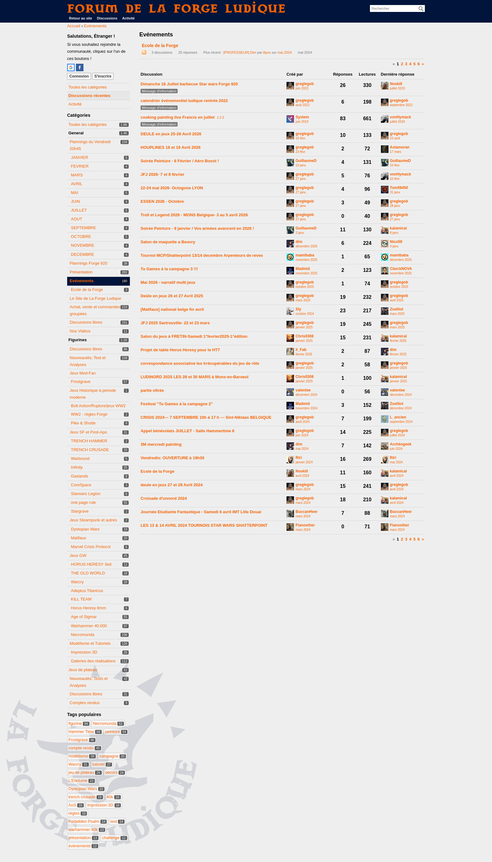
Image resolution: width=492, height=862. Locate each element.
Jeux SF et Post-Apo (88, 432)
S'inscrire (102, 76)
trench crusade (85, 797)
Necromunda (82, 634)
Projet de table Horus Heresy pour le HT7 (180, 349)
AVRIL (77, 183)
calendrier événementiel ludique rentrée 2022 (184, 100)
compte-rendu (84, 748)
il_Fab (301, 350)
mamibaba (305, 255)
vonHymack (400, 117)
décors (115, 772)
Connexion (79, 76)
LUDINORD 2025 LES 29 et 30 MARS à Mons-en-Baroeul (195, 376)
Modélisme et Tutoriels (90, 643)
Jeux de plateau (82, 669)
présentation (83, 837)
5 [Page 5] (414, 64)
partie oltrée (152, 390)
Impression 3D (84, 652)
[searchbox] (397, 8)
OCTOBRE (81, 236)
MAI (74, 192)
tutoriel (102, 764)
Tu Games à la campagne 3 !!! (169, 269)
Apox (267, 52)
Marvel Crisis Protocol (90, 546)
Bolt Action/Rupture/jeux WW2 (98, 405)
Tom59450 (399, 188)
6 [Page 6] (419, 64)
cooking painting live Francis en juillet (178, 117)
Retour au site (80, 18)
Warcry (77, 581)
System (302, 117)
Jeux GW (78, 555)
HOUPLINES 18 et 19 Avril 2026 (171, 147)
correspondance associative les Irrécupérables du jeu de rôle (200, 363)
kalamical (398, 228)
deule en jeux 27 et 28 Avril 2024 (172, 484)
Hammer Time (85, 731)
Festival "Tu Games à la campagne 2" (177, 403)
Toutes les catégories (87, 87)
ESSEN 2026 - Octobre (162, 201)
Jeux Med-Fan (83, 373)
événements (83, 845)
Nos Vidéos (80, 331)
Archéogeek (401, 444)
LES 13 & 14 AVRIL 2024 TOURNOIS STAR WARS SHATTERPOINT (204, 525)
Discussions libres (86, 322)
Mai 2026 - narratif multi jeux (168, 282)
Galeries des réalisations (93, 661)
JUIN (75, 201)
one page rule (83, 502)
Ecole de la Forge (87, 289)
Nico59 (396, 242)
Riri (299, 458)
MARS (77, 175)
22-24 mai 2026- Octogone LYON (172, 188)
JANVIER (79, 157)
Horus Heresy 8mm (88, 608)
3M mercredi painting (161, 444)
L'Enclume (81, 780)
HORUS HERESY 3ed (91, 564)
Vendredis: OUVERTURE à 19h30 (172, 457)
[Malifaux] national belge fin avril (172, 309)
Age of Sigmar (84, 616)
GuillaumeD (306, 161)
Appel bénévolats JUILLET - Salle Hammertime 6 (187, 430)
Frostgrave (80, 381)
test (117, 821)
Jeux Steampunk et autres (93, 520)
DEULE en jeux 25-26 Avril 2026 (171, 134)
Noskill (396, 84)
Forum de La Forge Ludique (176, 8)
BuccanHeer (307, 512)
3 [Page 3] (406, 64)
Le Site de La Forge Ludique (95, 298)
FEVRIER (79, 166)
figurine (78, 723)
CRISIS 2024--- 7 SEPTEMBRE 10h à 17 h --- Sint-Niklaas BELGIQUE (206, 417)
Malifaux (78, 538)
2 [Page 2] (402, 64)
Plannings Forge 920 (88, 263)
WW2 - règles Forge (89, 414)
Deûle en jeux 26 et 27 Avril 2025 (172, 296)
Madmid (303, 269)
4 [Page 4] (410, 64)
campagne (112, 756)
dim (299, 242)
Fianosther (305, 525)
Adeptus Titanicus (87, 590)
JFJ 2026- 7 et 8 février (162, 174)
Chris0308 (304, 336)
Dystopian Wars (85, 529)
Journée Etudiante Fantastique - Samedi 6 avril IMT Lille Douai (201, 511)
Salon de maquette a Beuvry (168, 242)
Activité (128, 18)
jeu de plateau (85, 772)
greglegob (305, 84)
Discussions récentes (89, 95)
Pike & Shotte (83, 423)
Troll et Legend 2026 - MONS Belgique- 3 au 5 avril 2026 (194, 215)
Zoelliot (397, 309)
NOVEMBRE (82, 245)
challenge (114, 837)
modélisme (82, 756)
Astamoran (400, 147)
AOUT (76, 219)
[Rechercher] (421, 8)
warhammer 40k (86, 829)
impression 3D (104, 805)
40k (114, 797)
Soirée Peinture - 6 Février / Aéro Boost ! (180, 161)
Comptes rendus (84, 702)
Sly (298, 309)
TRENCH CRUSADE (90, 449)
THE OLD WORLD (88, 573)
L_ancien (398, 417)
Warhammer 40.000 (89, 625)
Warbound (80, 458)
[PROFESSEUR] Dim (239, 52)
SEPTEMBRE (83, 227)
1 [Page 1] (398, 64)
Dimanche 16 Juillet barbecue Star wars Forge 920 (189, 84)
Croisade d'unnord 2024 (164, 498)
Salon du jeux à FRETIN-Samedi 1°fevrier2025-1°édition (194, 336)
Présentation (81, 272)
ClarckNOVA (401, 269)
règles (77, 813)
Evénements (82, 280)
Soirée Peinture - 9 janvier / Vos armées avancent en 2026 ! (197, 228)
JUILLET (79, 210)
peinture (116, 731)
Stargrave (79, 511)
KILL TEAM (81, 599)
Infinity (77, 467)
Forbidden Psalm (87, 821)
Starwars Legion (85, 493)
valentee (303, 390)
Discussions (107, 18)
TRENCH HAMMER (89, 441)
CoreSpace (81, 484)
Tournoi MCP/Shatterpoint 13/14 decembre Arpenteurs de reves (202, 255)
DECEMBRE (82, 254)
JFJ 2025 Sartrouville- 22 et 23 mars (175, 323)
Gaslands (79, 476)
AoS (76, 805)
